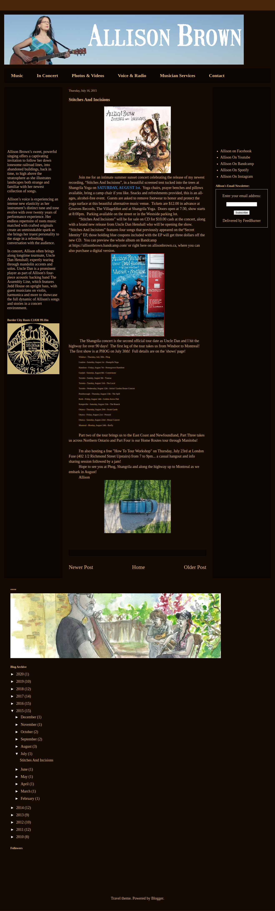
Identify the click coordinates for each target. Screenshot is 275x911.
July (24, 754)
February (28, 798)
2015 (20, 711)
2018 (20, 689)
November (29, 724)
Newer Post (81, 567)
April (25, 784)
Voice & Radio (132, 75)
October (27, 732)
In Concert (47, 75)
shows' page (175, 351)
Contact (217, 75)
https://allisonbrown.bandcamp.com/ (99, 245)
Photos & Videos (88, 75)
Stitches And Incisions (36, 760)
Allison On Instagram (236, 176)
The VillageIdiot (109, 209)
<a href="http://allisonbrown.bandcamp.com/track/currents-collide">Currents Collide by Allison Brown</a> (33, 116)
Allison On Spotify (234, 170)
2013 (20, 815)
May (25, 777)
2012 (20, 822)
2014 (20, 808)
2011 (20, 829)
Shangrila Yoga (80, 188)
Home (138, 567)
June (25, 769)
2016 (20, 703)
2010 (20, 837)
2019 (20, 681)
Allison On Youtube (235, 157)
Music (17, 75)
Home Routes (151, 440)
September (29, 739)
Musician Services (177, 75)
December (29, 717)
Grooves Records (82, 209)
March (26, 791)
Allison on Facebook (236, 151)
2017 (20, 696)
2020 (20, 674)
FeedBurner (252, 221)
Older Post (195, 567)
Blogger (157, 898)
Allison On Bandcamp (237, 164)
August (26, 746)
